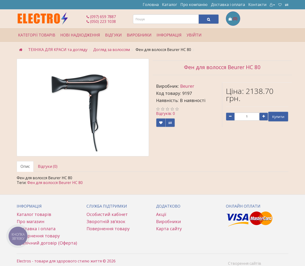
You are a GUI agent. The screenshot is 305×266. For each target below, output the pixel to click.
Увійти (194, 35)
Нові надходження (80, 35)
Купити (278, 116)
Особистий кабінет (107, 214)
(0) (235, 18)
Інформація (169, 35)
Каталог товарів (34, 214)
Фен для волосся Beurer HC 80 (55, 182)
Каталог (169, 4)
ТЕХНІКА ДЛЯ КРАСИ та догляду (57, 49)
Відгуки (113, 35)
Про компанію (194, 4)
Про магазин (30, 221)
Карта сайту (169, 228)
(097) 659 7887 (101, 16)
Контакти (257, 4)
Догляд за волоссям (111, 49)
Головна (151, 4)
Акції (161, 214)
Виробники (139, 35)
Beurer (187, 86)
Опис (25, 166)
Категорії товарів (36, 35)
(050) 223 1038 (101, 21)
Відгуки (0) (47, 166)
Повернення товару (38, 236)
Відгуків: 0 (165, 113)
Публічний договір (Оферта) (47, 243)
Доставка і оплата (228, 4)
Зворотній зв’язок (105, 221)
